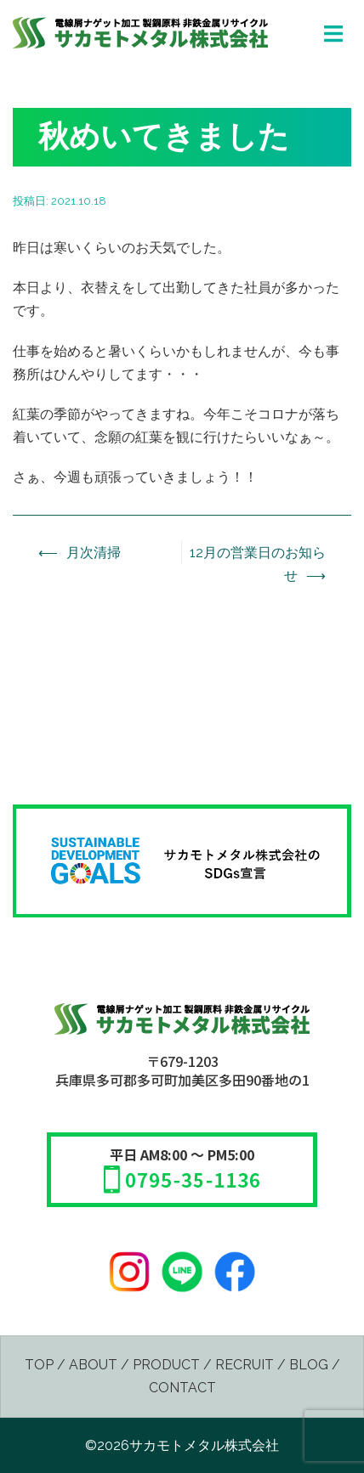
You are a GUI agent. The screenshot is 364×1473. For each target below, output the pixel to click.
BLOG (308, 1365)
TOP (39, 1365)
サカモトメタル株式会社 (204, 1445)
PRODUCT (166, 1365)
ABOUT (93, 1365)
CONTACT (182, 1388)
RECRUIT (244, 1365)
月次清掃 (93, 553)
